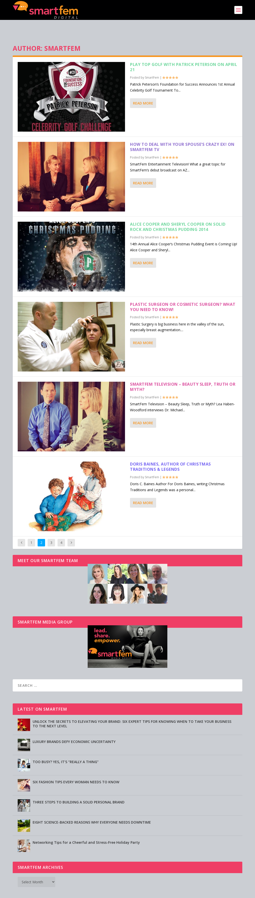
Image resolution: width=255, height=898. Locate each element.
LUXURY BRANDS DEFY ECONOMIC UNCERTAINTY (74, 726)
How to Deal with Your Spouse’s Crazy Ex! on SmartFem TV (182, 131)
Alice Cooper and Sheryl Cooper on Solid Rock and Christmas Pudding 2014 (178, 211)
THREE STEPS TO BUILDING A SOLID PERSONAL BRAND (79, 786)
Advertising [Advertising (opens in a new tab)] (109, 892)
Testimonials (158, 892)
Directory (179, 892)
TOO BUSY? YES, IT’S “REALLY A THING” (66, 746)
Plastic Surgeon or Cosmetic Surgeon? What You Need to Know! (183, 291)
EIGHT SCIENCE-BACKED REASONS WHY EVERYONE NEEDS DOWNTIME (92, 806)
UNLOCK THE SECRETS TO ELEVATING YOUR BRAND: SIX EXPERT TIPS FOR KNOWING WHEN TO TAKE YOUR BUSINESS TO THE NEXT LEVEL (132, 708)
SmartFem (152, 62)
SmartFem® (36, 892)
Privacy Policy (133, 892)
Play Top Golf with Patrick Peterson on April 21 (183, 51)
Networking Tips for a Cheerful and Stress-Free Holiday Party (86, 827)
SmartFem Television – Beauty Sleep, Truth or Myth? (182, 371)
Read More (143, 87)
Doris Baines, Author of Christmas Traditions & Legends (170, 451)
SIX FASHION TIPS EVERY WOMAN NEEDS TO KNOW (76, 766)
